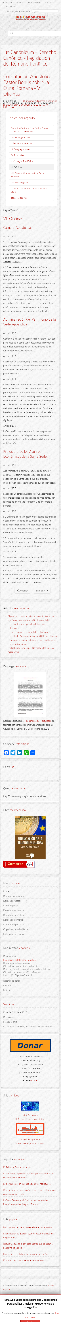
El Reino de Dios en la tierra (16, 1167)
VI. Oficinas (16, 167)
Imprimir (28, 101)
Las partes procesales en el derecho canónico (30, 632)
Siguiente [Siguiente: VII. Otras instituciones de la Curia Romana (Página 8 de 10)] (42, 590)
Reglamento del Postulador (38, 721)
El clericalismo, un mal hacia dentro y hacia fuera (26, 1184)
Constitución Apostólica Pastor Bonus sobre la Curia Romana (29, 130)
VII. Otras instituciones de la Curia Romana (27, 175)
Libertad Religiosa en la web (30, 1143)
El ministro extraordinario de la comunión (23, 1260)
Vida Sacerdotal (30, 1115)
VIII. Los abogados (19, 182)
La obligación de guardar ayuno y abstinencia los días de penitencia (28, 1235)
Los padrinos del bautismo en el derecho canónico (27, 1227)
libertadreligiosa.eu (30, 1139)
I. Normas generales (20, 137)
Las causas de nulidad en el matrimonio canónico (26, 1254)
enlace (33, 1080)
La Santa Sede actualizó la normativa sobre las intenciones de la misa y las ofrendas (25, 1202)
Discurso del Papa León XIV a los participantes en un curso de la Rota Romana (28, 1175)
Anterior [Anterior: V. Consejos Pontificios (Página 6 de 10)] (22, 590)
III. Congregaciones (20, 149)
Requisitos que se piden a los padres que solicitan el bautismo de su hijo (28, 1246)
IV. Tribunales (17, 155)
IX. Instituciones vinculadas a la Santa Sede (28, 190)
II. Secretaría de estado (22, 143)
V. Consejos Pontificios (22, 161)
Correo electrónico (46, 101)
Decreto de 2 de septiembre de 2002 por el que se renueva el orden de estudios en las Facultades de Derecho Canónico (32, 640)
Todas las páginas (19, 198)
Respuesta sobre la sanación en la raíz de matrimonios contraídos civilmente (29, 1192)
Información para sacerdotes (30, 1119)
